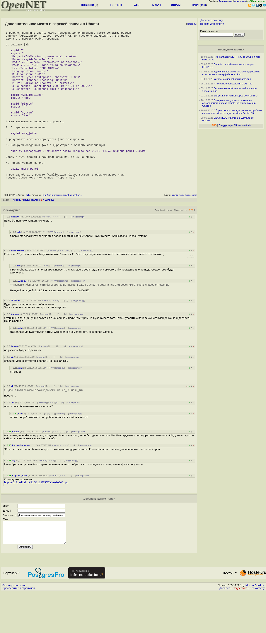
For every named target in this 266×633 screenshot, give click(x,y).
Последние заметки (231, 49)
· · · (62, 254)
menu (181, 232)
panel (194, 232)
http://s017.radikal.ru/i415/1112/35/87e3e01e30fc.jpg (36, 519)
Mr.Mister (15, 337)
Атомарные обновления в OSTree (233, 83)
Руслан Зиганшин (21, 482)
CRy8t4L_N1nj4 (19, 512)
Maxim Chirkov (255, 626)
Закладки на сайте (14, 626)
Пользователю (32, 236)
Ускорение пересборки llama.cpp (232, 79)
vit (12, 394)
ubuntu (175, 232)
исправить (191, 24)
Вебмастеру (257, 629)
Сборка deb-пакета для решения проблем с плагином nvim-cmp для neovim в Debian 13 (232, 112)
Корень (17, 236)
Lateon (14, 383)
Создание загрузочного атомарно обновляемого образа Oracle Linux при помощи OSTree (229, 103)
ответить (46, 254)
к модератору (77, 254)
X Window (48, 236)
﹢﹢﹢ (55, 254)
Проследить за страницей (18, 629)
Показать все (180, 247)
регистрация (240, 1)
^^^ (51, 269)
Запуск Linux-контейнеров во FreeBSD (236, 95)
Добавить (225, 629)
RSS (191, 247)
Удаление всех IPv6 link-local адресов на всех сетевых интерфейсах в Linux (231, 73)
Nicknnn (15, 254)
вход (230, 1)
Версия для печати (212, 23)
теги (203, 5)
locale (187, 232)
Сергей (15, 468)
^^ (47, 269)
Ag (13, 497)
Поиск (195, 5)
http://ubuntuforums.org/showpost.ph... (62, 232)
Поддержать (240, 629)
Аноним (22, 318)
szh (28, 232)
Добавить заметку (211, 20)
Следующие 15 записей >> (235, 125)
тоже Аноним (18, 287)
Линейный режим (163, 247)
